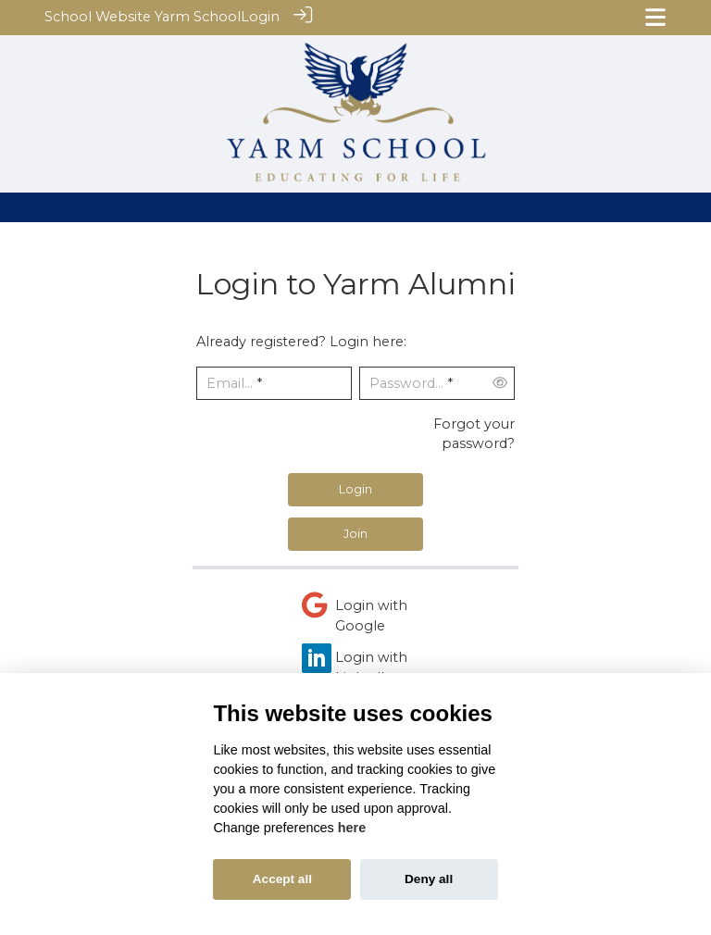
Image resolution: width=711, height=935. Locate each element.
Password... (406, 383)
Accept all (282, 879)
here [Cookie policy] (352, 827)
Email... (229, 383)
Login (260, 16)
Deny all (429, 879)
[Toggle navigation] (655, 17)
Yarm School (198, 16)
